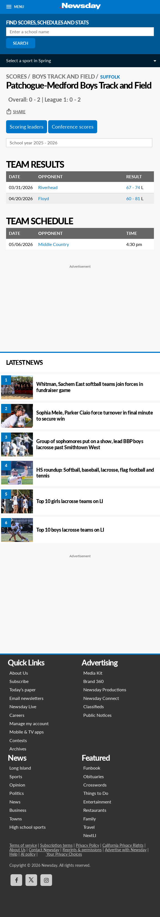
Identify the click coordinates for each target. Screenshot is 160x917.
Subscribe (19, 681)
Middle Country (53, 244)
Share (15, 112)
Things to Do (95, 793)
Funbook (91, 767)
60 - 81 (133, 198)
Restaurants (94, 810)
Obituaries (93, 776)
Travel (89, 827)
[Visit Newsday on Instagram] (46, 880)
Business (17, 810)
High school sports (27, 827)
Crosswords (95, 784)
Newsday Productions (104, 689)
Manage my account (29, 723)
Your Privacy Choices (64, 854)
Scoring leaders (26, 127)
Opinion (17, 784)
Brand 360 (93, 681)
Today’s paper (22, 689)
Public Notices (97, 715)
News (14, 801)
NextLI (89, 835)
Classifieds (93, 706)
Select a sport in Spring (28, 60)
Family (89, 818)
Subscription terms (56, 845)
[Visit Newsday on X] (31, 880)
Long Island (20, 767)
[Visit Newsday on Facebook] (16, 880)
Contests (18, 740)
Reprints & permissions (82, 849)
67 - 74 (133, 187)
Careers (16, 715)
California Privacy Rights (122, 845)
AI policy (28, 854)
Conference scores (73, 127)
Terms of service (23, 845)
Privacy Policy (87, 845)
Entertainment (97, 801)
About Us (18, 672)
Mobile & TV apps (26, 731)
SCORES (16, 76)
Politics (16, 793)
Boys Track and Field (63, 76)
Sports (15, 776)
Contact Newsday (44, 849)
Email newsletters (26, 698)
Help (13, 854)
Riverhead (48, 187)
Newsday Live (22, 706)
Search (20, 43)
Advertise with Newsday (125, 849)
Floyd (43, 198)
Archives (17, 748)
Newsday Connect (101, 698)
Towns (15, 818)
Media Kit (92, 672)
